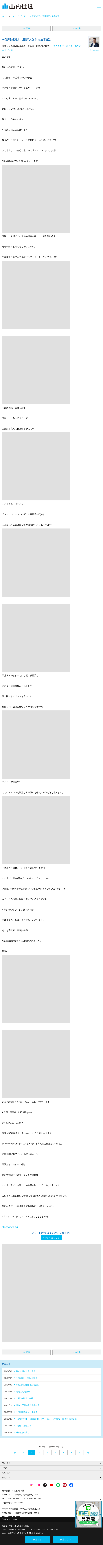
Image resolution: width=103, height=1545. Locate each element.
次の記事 (76, 28)
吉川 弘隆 (7, 50)
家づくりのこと (73, 46)
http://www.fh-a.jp (10, 1227)
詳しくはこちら (52, 1237)
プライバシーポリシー (36, 1529)
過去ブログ (58, 46)
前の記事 (26, 28)
